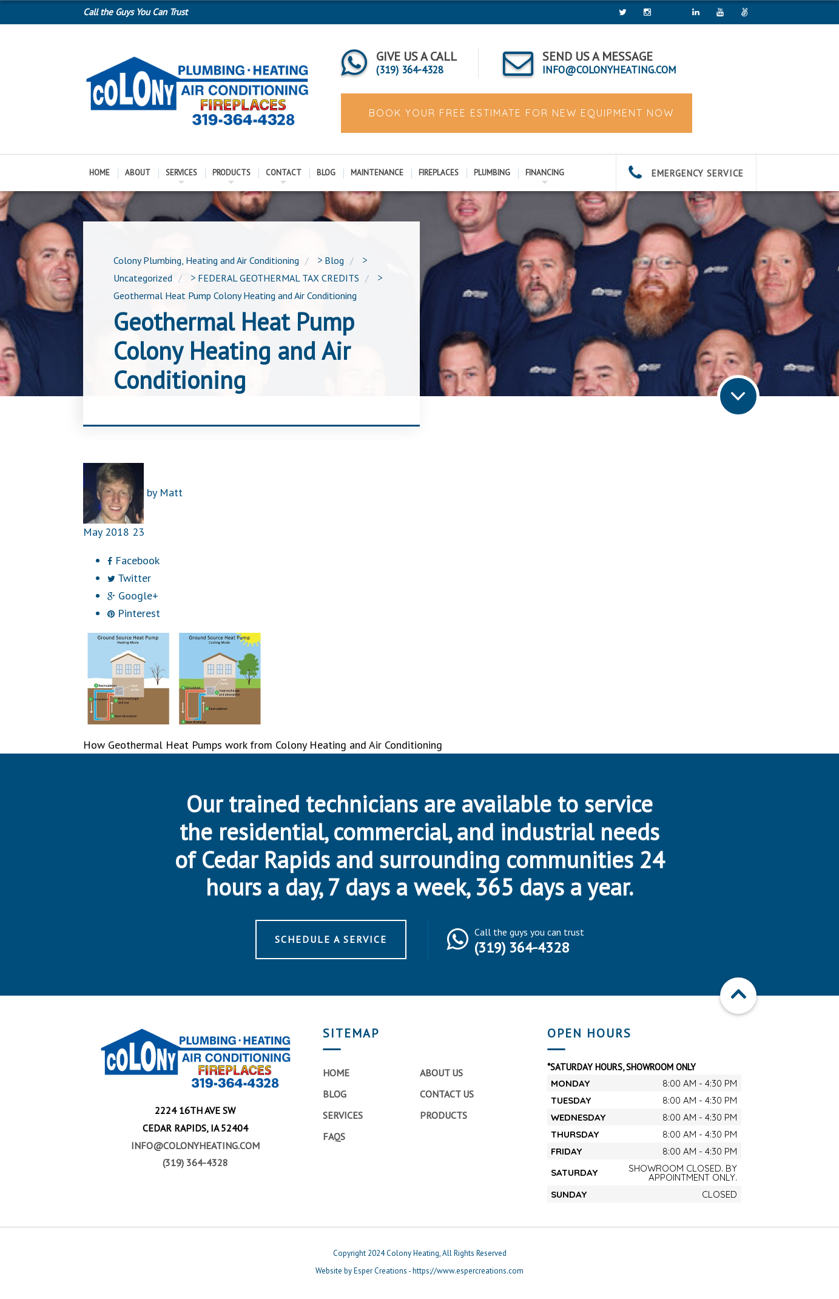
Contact (284, 172)
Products (231, 172)
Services (181, 172)
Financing (544, 172)
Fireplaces (439, 172)
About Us (441, 1073)
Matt (171, 492)
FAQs (334, 1136)
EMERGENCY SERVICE (686, 173)
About (137, 172)
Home (99, 172)
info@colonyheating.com (195, 1145)
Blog (326, 172)
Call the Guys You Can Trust (135, 12)
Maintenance (377, 172)
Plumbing (492, 172)
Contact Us (447, 1094)
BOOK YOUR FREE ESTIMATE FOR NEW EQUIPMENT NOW (519, 113)
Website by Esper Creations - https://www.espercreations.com (419, 1271)
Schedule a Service (331, 939)
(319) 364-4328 (195, 1162)
